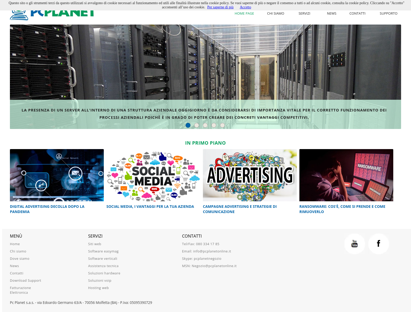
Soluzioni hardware (104, 273)
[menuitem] (305, 13)
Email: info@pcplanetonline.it (206, 251)
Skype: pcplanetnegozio (201, 258)
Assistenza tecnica (103, 265)
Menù (16, 236)
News (331, 13)
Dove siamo (19, 258)
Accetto (245, 7)
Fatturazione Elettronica (20, 290)
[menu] (305, 13)
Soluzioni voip (99, 280)
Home (15, 244)
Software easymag (103, 251)
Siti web (94, 244)
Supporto (388, 13)
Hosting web (98, 287)
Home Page (244, 13)
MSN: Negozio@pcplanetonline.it (209, 265)
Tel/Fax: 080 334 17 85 (200, 244)
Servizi (304, 13)
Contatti (357, 13)
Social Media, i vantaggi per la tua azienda (150, 206)
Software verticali (102, 258)
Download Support (25, 280)
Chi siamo (275, 13)
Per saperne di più (220, 7)
